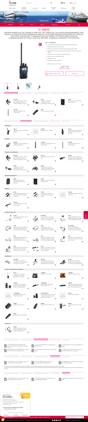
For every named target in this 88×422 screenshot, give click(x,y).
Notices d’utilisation (55, 93)
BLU (32, 24)
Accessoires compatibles (26, 93)
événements (28, 420)
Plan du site (21, 420)
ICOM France (73, 8)
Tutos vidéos (67, 24)
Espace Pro (74, 3)
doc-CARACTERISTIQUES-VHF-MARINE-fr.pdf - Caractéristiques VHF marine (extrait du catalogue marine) (17, 346)
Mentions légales (8, 420)
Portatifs (10, 24)
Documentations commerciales (41, 93)
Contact (40, 420)
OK (82, 417)
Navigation (55, 24)
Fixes (21, 24)
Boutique (63, 8)
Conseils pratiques (24, 8)
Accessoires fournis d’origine (11, 93)
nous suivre (46, 420)
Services (44, 8)
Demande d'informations (54, 73)
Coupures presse (66, 93)
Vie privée (15, 420)
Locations (35, 8)
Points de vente (53, 8)
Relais (42, 24)
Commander (75, 73)
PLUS (79, 25)
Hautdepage (86, 216)
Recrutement (34, 420)
